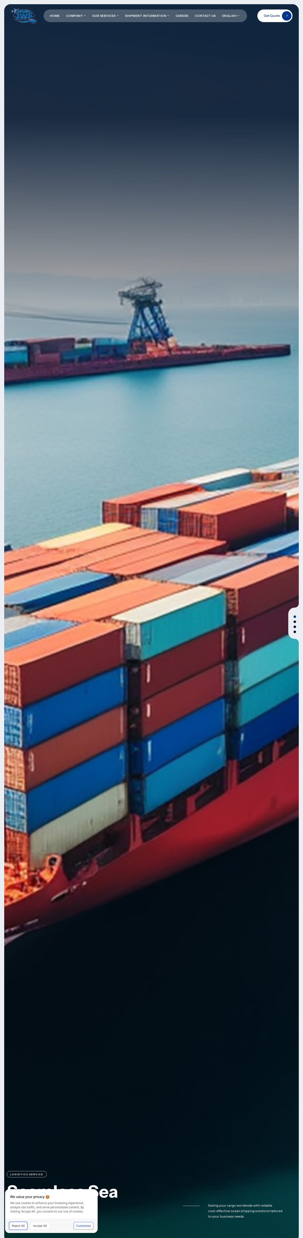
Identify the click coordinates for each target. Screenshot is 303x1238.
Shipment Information (145, 16)
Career (182, 16)
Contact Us (205, 16)
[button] (295, 616)
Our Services (104, 16)
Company (74, 16)
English (229, 16)
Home (55, 16)
